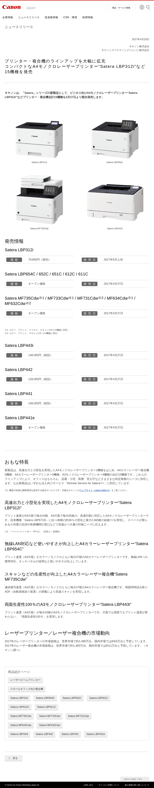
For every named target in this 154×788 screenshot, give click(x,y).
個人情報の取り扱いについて (137, 785)
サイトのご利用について (109, 785)
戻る (15, 758)
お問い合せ (88, 785)
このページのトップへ (132, 779)
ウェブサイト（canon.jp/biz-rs (94, 490)
